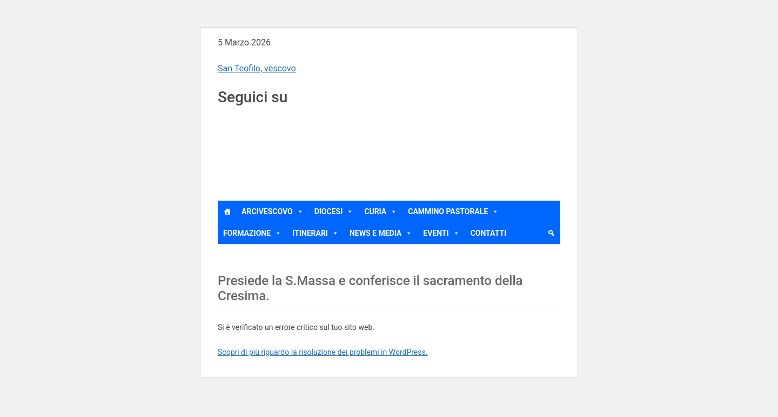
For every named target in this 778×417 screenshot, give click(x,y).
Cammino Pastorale (453, 211)
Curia (380, 211)
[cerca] (551, 233)
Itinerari (315, 233)
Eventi (441, 233)
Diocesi (334, 211)
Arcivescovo (273, 211)
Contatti (489, 233)
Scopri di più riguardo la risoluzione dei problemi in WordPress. (322, 352)
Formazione (252, 233)
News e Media (381, 233)
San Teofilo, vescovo (257, 68)
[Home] (227, 211)
